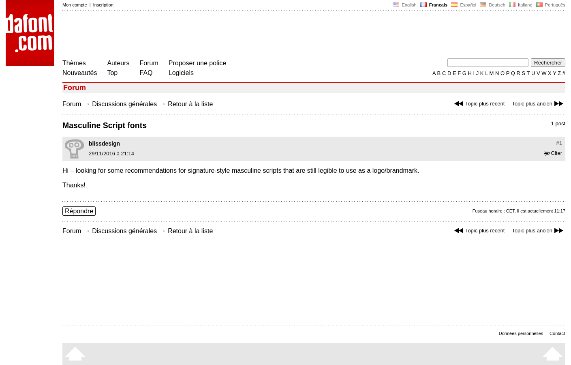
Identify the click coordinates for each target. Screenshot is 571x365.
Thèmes (74, 63)
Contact (557, 333)
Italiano (521, 4)
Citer (553, 153)
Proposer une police (197, 63)
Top (112, 72)
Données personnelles (521, 333)
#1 (559, 143)
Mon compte (74, 4)
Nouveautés (79, 72)
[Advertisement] (209, 35)
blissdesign (104, 143)
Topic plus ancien (538, 104)
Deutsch (493, 4)
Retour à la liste (190, 104)
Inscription (103, 4)
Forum (149, 63)
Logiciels (181, 72)
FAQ (146, 72)
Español (463, 4)
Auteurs (118, 63)
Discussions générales (124, 104)
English (404, 4)
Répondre (79, 211)
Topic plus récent (478, 104)
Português (550, 4)
